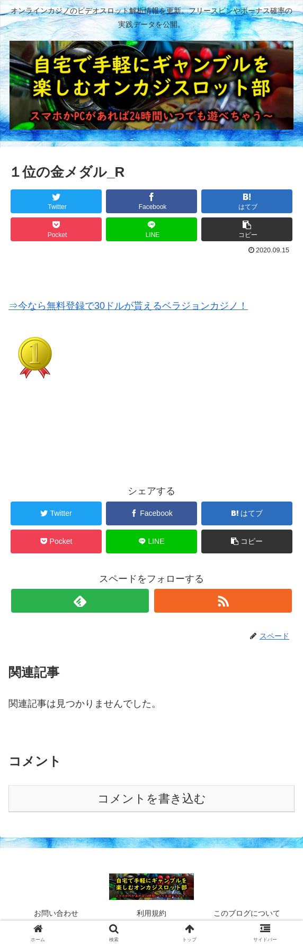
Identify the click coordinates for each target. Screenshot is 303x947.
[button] (247, 229)
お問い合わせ (56, 913)
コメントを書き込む (151, 798)
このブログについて (246, 913)
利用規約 (151, 913)
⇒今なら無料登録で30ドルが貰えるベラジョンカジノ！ (128, 306)
